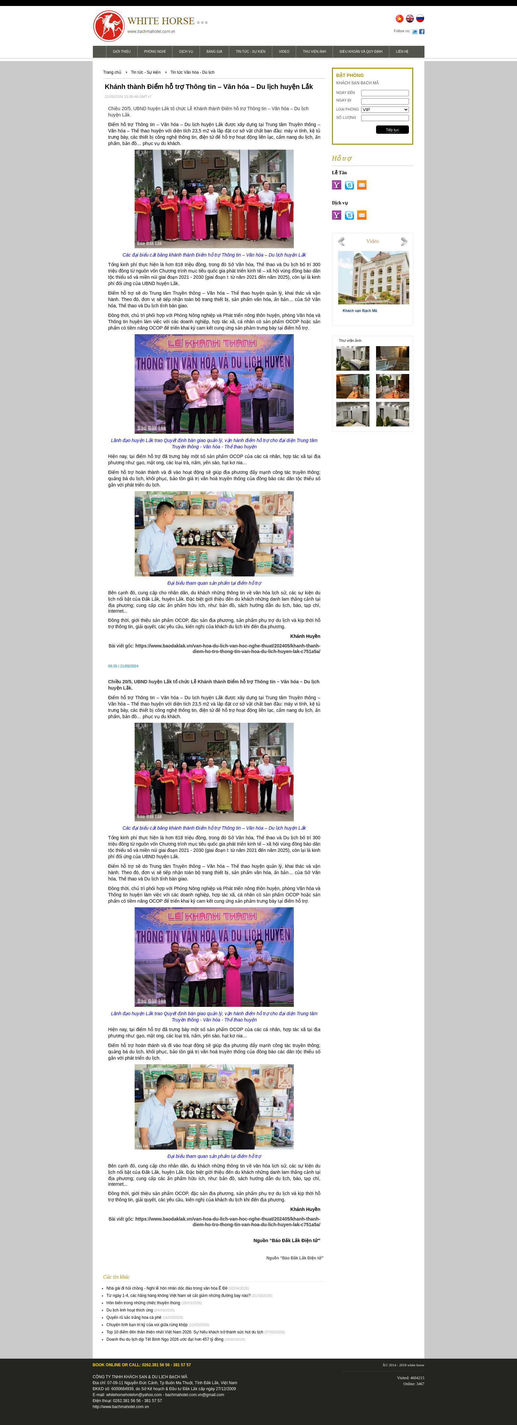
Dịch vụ (186, 51)
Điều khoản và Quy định (361, 51)
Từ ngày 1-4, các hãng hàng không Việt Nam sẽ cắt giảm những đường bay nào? (178, 1295)
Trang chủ (112, 72)
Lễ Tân (339, 172)
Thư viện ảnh (314, 51)
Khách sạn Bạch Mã (360, 311)
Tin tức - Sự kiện (250, 51)
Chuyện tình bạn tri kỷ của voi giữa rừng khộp (147, 1324)
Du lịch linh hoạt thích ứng (129, 1310)
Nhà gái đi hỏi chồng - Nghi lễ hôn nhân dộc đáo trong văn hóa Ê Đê (166, 1288)
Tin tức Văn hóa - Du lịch (192, 72)
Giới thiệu (122, 51)
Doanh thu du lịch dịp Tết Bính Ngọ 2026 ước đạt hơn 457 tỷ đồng (165, 1339)
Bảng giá (215, 51)
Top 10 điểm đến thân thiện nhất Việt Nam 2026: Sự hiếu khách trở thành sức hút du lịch (184, 1332)
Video (284, 51)
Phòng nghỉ (155, 51)
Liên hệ (402, 51)
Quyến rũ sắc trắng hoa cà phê (134, 1317)
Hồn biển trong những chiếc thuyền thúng (143, 1303)
